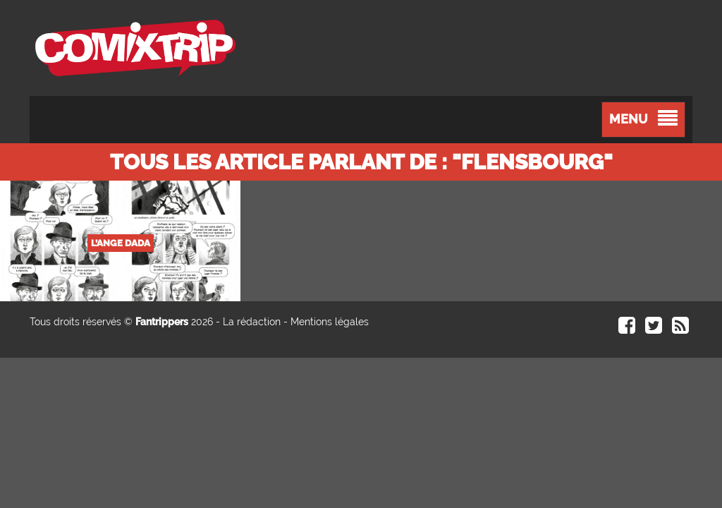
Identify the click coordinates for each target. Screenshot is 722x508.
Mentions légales (329, 321)
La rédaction (252, 321)
